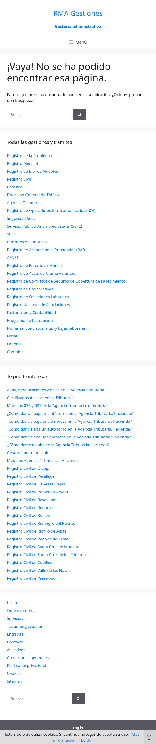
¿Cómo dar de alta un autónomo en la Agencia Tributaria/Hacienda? (69, 429)
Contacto (15, 642)
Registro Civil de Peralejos (30, 476)
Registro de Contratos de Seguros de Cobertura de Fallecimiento (66, 281)
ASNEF (13, 257)
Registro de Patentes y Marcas (34, 265)
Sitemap (14, 681)
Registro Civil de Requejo (30, 507)
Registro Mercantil (24, 163)
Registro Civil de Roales (28, 515)
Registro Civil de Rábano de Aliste (37, 539)
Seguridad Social (22, 218)
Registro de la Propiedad (29, 155)
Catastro (14, 187)
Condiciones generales (28, 657)
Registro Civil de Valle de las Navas (38, 570)
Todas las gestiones (25, 626)
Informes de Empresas (28, 241)
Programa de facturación (30, 320)
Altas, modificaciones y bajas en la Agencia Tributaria (55, 389)
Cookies (14, 673)
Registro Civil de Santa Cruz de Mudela (42, 546)
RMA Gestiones (78, 13)
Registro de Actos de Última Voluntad (41, 273)
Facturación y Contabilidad (31, 312)
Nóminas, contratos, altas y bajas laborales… (48, 328)
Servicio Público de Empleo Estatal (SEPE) (44, 226)
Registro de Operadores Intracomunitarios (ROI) (51, 210)
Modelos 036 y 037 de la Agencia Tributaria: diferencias (57, 405)
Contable (15, 351)
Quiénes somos (21, 610)
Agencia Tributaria (24, 202)
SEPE (11, 234)
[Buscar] (79, 114)
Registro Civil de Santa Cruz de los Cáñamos (47, 554)
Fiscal (12, 336)
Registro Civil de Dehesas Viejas (36, 484)
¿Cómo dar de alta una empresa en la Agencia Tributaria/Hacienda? (69, 437)
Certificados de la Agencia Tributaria (40, 397)
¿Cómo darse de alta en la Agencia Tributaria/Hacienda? (58, 444)
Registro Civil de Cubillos (29, 562)
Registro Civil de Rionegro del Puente (41, 523)
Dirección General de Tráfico (33, 194)
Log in (78, 727)
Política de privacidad (26, 665)
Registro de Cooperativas (30, 289)
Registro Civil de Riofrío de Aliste (36, 531)
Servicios (15, 618)
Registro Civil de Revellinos (31, 499)
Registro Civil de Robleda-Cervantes (39, 491)
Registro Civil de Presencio (31, 578)
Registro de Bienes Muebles (32, 171)
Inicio (12, 602)
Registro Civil (19, 179)
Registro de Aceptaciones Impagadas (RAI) (46, 249)
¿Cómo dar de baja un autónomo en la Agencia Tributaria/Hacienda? (70, 413)
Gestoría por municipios (29, 452)
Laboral (14, 343)
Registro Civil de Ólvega (28, 468)
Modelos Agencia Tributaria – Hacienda (43, 460)
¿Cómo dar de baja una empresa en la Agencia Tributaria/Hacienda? (69, 421)
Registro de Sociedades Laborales (38, 296)
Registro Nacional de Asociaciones (38, 304)
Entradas (15, 634)
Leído (86, 740)
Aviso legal (17, 649)
